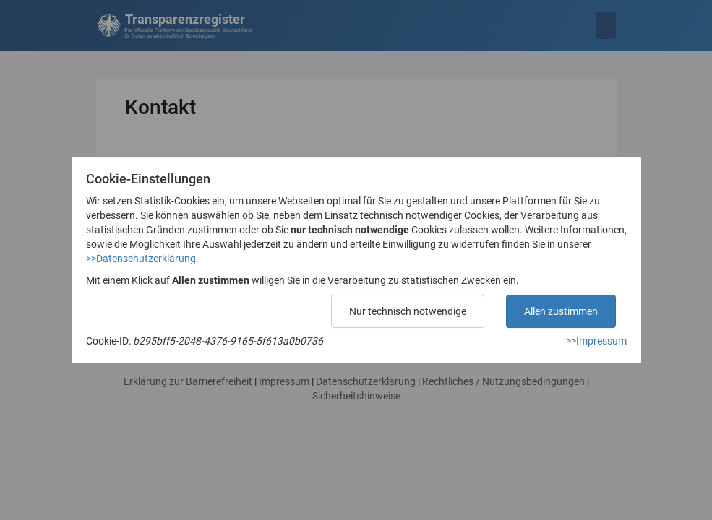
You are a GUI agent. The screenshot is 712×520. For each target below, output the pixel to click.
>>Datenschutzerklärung (141, 258)
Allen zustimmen (561, 311)
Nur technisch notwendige (407, 311)
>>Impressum (596, 341)
